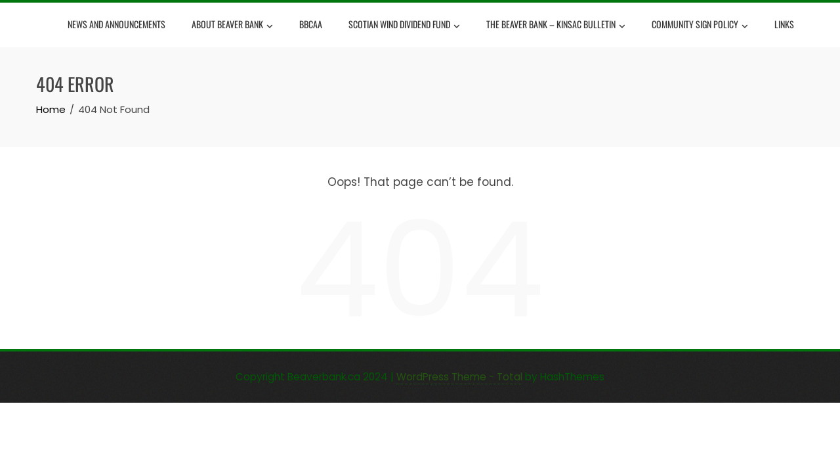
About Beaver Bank (232, 25)
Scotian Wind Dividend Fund (404, 25)
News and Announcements (116, 24)
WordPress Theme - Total (459, 377)
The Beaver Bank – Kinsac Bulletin (555, 25)
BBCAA (310, 24)
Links (784, 24)
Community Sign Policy (700, 25)
